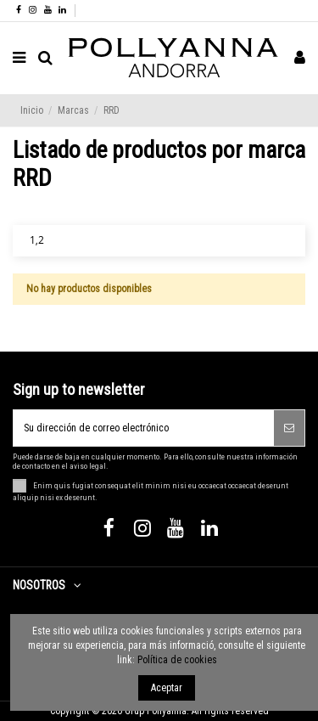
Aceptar (166, 688)
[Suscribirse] (289, 428)
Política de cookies (177, 660)
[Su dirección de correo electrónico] (144, 428)
